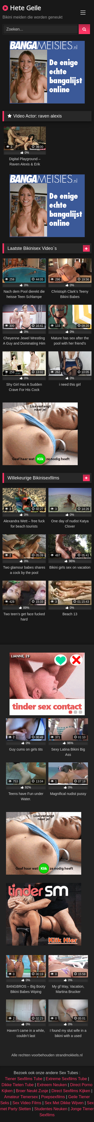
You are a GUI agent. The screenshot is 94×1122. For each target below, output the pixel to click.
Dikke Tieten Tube (18, 1085)
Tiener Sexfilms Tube (24, 1079)
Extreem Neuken (52, 1085)
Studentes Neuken (50, 1109)
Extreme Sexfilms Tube (66, 1079)
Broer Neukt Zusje (32, 1091)
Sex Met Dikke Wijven (64, 1103)
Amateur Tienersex (21, 1097)
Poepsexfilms (53, 1097)
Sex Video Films (27, 1103)
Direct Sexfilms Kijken (70, 1091)
